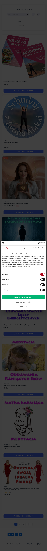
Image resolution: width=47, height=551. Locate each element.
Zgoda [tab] (8, 248)
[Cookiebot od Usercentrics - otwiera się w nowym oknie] (37, 243)
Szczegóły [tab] (23, 248)
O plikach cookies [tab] (38, 248)
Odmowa (23, 307)
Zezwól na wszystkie (23, 297)
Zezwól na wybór (23, 302)
